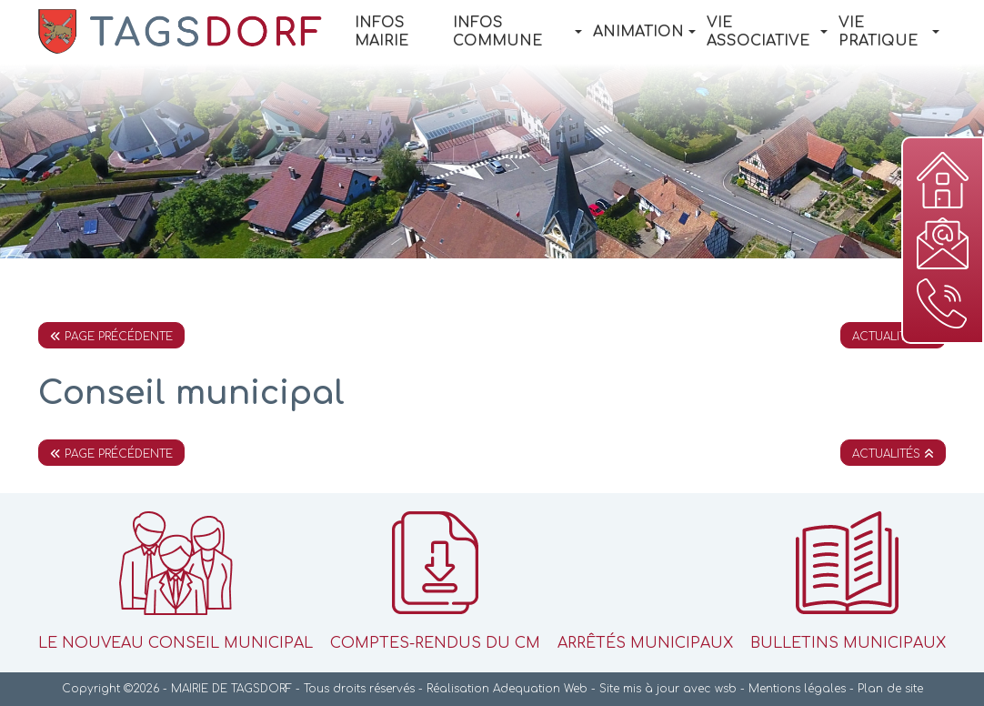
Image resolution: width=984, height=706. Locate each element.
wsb (726, 688)
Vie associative (767, 32)
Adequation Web (540, 688)
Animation (644, 32)
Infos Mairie (382, 32)
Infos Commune (517, 32)
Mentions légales (797, 688)
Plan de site (890, 688)
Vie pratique (888, 32)
